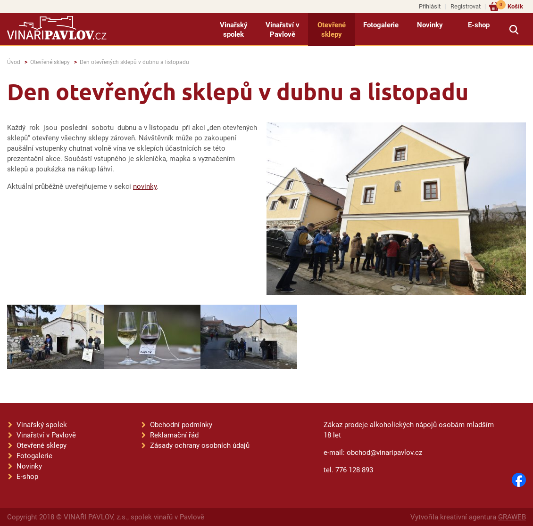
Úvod (13, 62)
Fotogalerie (381, 25)
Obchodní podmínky (181, 425)
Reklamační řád (174, 435)
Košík (509, 6)
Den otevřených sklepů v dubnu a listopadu (134, 62)
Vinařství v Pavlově (283, 30)
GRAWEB (512, 517)
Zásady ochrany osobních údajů (200, 445)
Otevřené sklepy (331, 30)
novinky (145, 186)
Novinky (430, 25)
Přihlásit (430, 6)
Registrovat (465, 6)
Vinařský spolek (234, 30)
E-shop (479, 25)
